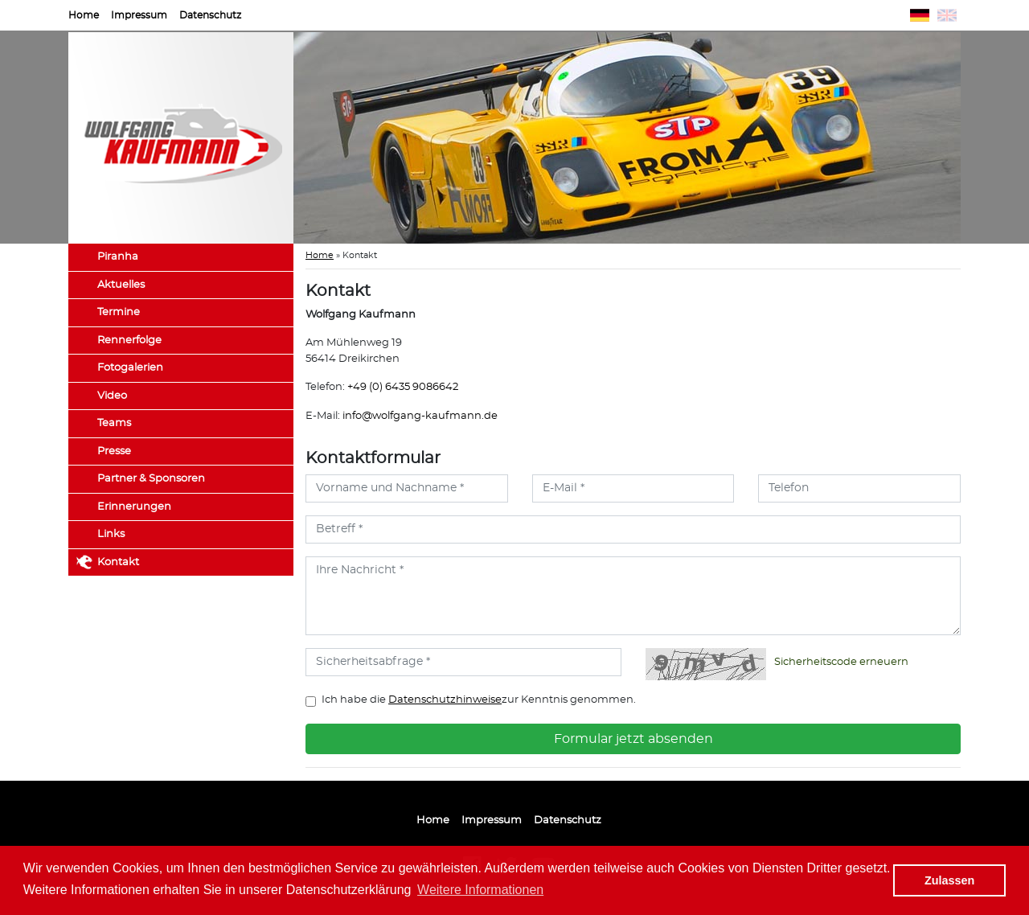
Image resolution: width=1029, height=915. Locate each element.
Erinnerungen (134, 507)
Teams (114, 423)
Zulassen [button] (949, 880)
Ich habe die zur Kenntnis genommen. (479, 700)
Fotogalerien (130, 368)
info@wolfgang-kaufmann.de (420, 416)
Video (112, 396)
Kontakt (118, 562)
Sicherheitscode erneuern (841, 662)
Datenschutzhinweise (445, 700)
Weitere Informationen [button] (480, 890)
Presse (114, 451)
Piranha (117, 257)
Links (111, 534)
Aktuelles (121, 285)
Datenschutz (210, 15)
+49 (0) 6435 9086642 (402, 387)
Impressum (139, 15)
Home (83, 15)
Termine (118, 312)
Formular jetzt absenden (633, 738)
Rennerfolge (129, 340)
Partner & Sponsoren (151, 479)
